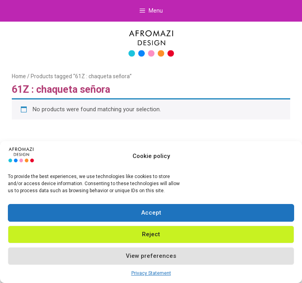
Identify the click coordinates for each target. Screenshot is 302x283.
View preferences (151, 255)
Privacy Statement (151, 273)
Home (19, 76)
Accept (151, 212)
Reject (151, 234)
